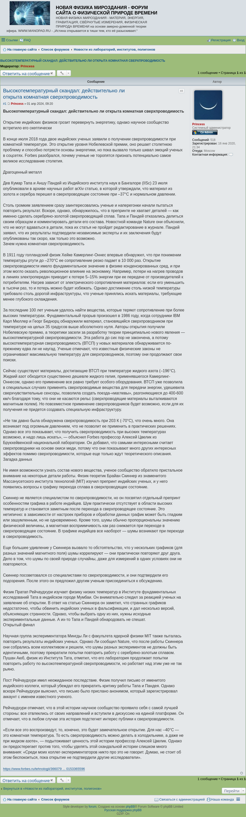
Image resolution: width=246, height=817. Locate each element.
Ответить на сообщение (26, 73)
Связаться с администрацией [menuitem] (182, 799)
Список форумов (55, 799)
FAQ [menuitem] (27, 40)
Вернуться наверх (241, 773)
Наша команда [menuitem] (222, 799)
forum (92, 806)
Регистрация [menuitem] (221, 40)
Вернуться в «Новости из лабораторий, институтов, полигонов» (52, 788)
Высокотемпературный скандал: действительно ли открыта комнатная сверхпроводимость (82, 60)
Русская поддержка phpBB (123, 810)
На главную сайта (22, 799)
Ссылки (12, 40)
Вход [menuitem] (240, 40)
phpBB (130, 806)
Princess (27, 66)
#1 (4, 104)
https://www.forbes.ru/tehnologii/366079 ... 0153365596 (44, 769)
